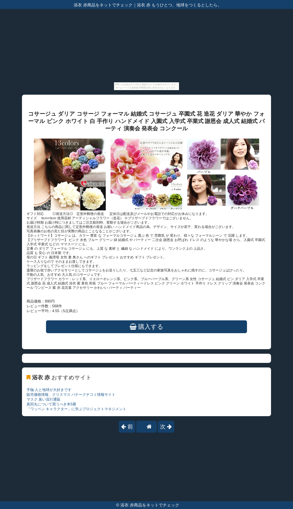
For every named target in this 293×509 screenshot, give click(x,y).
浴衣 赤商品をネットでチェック (149, 505)
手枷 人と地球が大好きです (49, 390)
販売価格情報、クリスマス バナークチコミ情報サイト (71, 394)
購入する (147, 326)
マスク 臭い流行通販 (43, 399)
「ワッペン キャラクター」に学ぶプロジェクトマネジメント (76, 409)
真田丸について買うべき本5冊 (51, 404)
